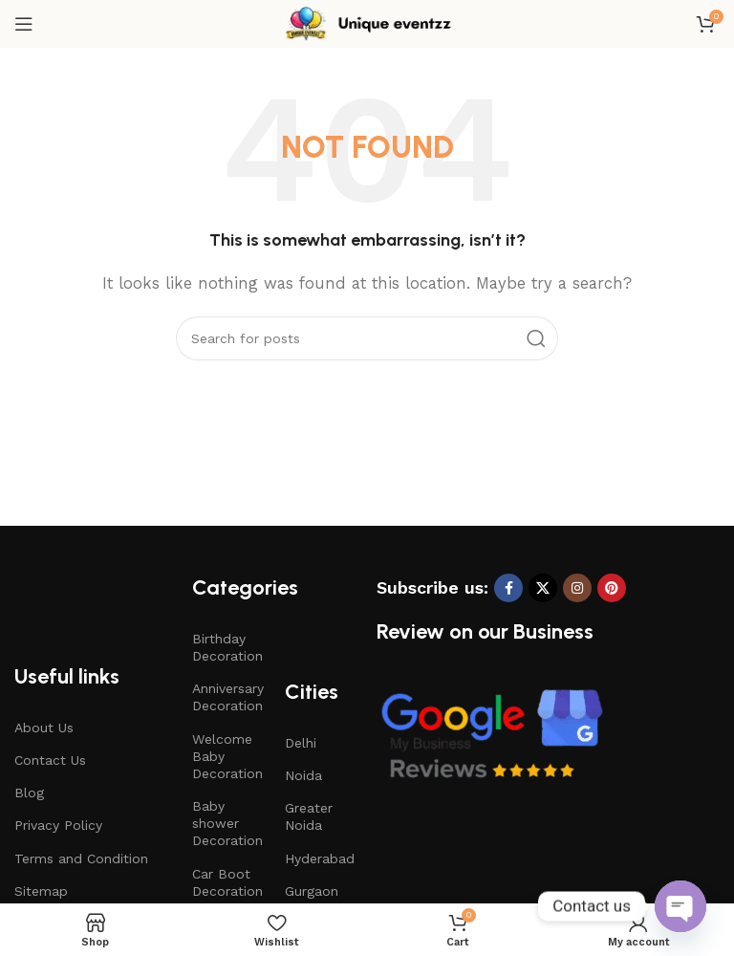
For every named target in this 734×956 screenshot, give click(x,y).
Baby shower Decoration (227, 823)
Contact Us (50, 760)
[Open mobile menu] (24, 24)
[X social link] (543, 588)
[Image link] (491, 734)
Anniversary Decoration (228, 697)
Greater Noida (309, 816)
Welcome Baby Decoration (227, 756)
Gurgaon (311, 891)
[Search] (367, 338)
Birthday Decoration (227, 647)
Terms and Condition (81, 858)
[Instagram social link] (577, 588)
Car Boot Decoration (227, 882)
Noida (303, 775)
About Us (44, 727)
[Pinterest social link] (611, 588)
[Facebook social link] (508, 588)
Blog (29, 792)
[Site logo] (367, 23)
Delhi (300, 742)
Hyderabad (320, 858)
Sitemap (41, 891)
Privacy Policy (58, 825)
